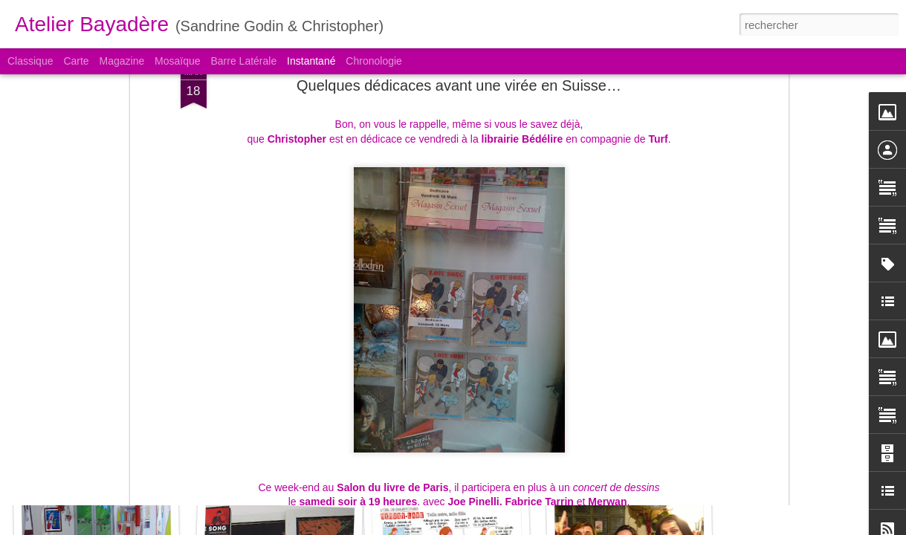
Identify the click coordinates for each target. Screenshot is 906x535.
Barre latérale (243, 61)
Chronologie (374, 61)
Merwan (607, 342)
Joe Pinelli (473, 342)
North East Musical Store (467, 465)
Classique (30, 61)
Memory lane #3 (94, 465)
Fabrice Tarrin (539, 342)
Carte (75, 61)
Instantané (311, 61)
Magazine (122, 61)
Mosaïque (177, 61)
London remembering (272, 457)
